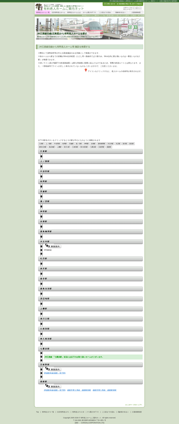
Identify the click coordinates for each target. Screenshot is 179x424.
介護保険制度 (136, 12)
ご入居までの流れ (105, 12)
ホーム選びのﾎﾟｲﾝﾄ (89, 12)
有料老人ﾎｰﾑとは (78, 412)
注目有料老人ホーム (58, 12)
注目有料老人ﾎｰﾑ (63, 412)
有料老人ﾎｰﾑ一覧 (48, 412)
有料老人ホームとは (74, 12)
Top (37, 412)
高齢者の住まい (120, 12)
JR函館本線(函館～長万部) (55, 373)
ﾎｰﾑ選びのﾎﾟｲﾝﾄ (93, 412)
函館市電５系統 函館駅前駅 (104, 390)
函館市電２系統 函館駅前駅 (79, 390)
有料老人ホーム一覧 (43, 12)
